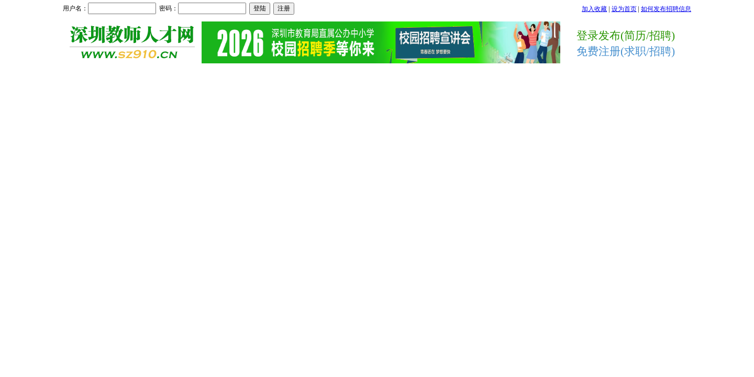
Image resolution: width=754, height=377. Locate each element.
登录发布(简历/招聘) (625, 35)
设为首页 (624, 9)
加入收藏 (594, 9)
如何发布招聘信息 (666, 9)
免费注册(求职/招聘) (625, 51)
